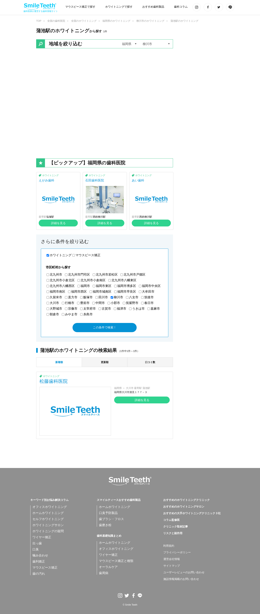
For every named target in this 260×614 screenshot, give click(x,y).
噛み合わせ (40, 555)
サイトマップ (171, 565)
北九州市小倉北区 (62, 280)
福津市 (121, 308)
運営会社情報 (171, 559)
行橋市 (69, 303)
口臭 (35, 549)
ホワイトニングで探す (119, 6)
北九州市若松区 (107, 274)
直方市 (72, 297)
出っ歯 (37, 543)
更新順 (104, 362)
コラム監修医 (171, 520)
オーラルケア (108, 567)
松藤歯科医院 (53, 381)
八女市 (133, 297)
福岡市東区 (103, 286)
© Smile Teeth (130, 604)
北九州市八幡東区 (123, 280)
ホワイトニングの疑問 (48, 531)
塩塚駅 (50, 216)
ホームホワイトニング (48, 513)
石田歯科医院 (94, 180)
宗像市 (72, 308)
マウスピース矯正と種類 (116, 561)
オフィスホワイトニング (49, 507)
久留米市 (56, 297)
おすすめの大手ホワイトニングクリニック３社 (192, 513)
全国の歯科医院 (56, 20)
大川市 (54, 303)
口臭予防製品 (108, 513)
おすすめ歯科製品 (153, 6)
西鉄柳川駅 (99, 216)
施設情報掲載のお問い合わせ (181, 579)
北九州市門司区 (79, 274)
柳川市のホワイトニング (150, 20)
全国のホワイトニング (84, 20)
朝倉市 (54, 314)
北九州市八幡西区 (62, 286)
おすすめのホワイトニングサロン (183, 506)
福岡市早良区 (126, 291)
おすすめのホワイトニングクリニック (186, 500)
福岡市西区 (79, 291)
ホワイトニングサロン (48, 525)
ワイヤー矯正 (41, 537)
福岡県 (118, 388)
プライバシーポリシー (177, 552)
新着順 (59, 362)
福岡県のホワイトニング (116, 20)
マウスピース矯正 (87, 255)
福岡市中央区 (151, 286)
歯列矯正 (38, 561)
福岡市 (85, 286)
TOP (38, 20)
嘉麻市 (155, 308)
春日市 (149, 303)
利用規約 (168, 546)
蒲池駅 (146, 388)
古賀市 (106, 308)
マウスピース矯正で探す (80, 6)
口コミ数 (150, 362)
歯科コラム (181, 6)
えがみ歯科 (46, 180)
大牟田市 (148, 291)
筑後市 (149, 297)
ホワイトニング (50, 175)
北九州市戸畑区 (134, 274)
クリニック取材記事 (175, 526)
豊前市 (85, 303)
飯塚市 (88, 297)
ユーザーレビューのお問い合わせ (183, 572)
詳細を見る (58, 223)
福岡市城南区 (102, 291)
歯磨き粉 (105, 525)
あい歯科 (138, 180)
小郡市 (115, 303)
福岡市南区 (57, 291)
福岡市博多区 (126, 286)
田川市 (103, 297)
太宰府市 (89, 308)
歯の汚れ (38, 573)
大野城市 (56, 308)
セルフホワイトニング (48, 519)
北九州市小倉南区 (93, 280)
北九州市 (56, 274)
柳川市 (118, 297)
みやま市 (71, 314)
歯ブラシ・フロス (111, 519)
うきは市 (138, 308)
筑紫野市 (132, 303)
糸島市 (88, 314)
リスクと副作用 (172, 533)
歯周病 (103, 573)
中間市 (100, 303)
